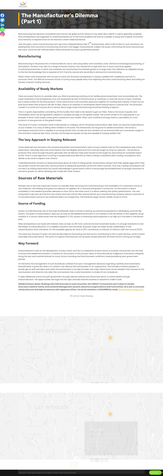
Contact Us (135, 5)
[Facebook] (2, 15)
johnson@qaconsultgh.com (130, 289)
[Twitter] (2, 20)
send (74, 465)
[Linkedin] (2, 24)
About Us (98, 5)
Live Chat (154, 472)
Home (88, 5)
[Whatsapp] (2, 29)
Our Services (112, 5)
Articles (125, 5)
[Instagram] (2, 34)
